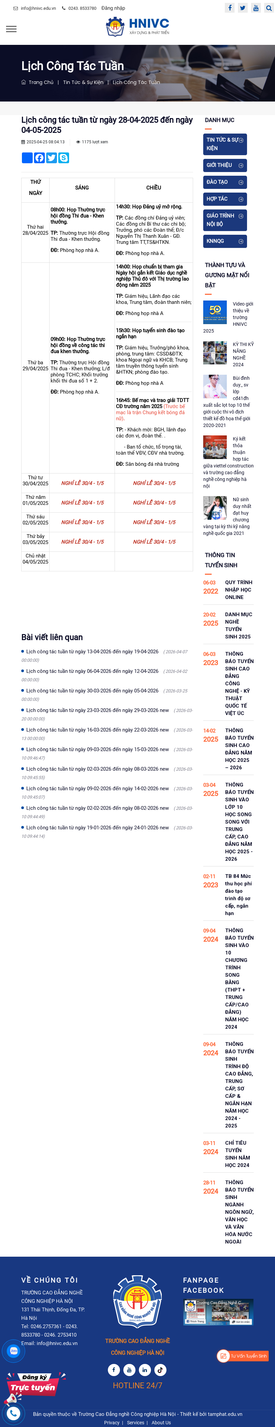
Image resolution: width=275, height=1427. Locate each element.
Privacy (112, 1422)
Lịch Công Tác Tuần (136, 82)
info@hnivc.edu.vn (38, 8)
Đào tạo (217, 182)
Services (135, 1422)
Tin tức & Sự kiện (83, 82)
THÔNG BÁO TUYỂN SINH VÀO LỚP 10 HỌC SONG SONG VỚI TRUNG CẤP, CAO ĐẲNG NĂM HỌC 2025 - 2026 (239, 822)
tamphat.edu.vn (225, 1414)
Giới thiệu (219, 165)
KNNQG (215, 241)
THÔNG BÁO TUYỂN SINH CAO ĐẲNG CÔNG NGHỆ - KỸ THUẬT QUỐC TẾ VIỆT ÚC (239, 683)
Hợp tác (217, 199)
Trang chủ (37, 82)
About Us (161, 1422)
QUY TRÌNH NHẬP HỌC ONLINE (238, 589)
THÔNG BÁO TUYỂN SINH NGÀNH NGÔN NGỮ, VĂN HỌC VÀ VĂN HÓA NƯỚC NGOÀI (239, 1212)
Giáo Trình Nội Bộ (220, 220)
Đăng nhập (113, 8)
